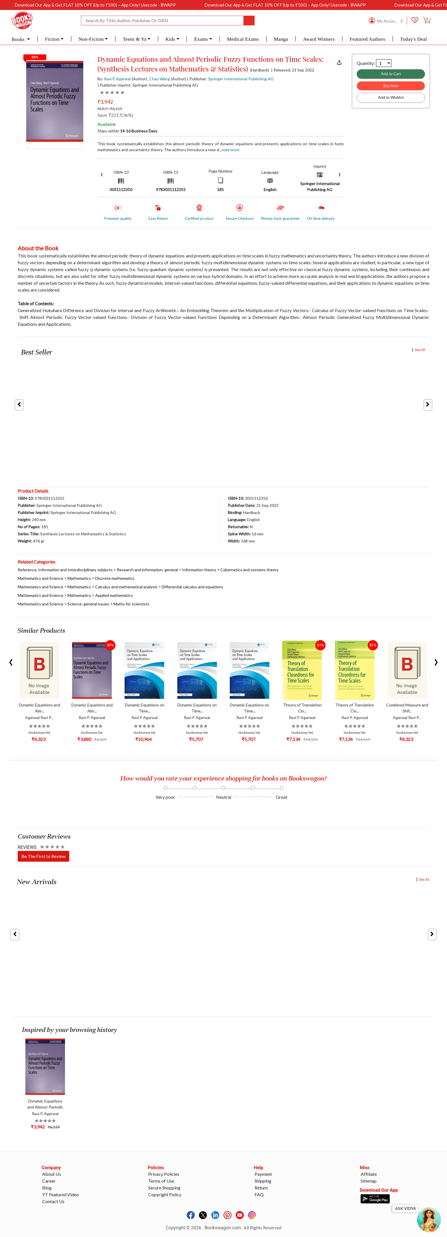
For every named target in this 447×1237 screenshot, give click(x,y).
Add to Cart (391, 73)
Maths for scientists (131, 603)
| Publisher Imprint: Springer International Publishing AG (147, 85)
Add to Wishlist (391, 97)
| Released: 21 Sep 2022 (292, 70)
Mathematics (79, 578)
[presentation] (101, 173)
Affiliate (369, 1174)
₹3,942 (105, 102)
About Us (51, 1174)
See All (420, 350)
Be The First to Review (43, 856)
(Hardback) (259, 70)
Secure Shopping (164, 1187)
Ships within (127, 130)
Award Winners (319, 39)
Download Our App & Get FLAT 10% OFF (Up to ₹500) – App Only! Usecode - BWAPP (117, 4)
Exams (201, 39)
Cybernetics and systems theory (249, 569)
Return (261, 1187)
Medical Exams (243, 39)
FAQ (259, 1194)
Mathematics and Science (40, 578)
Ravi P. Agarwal (117, 78)
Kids (170, 39)
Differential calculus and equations (192, 586)
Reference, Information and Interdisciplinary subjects (65, 569)
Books (19, 39)
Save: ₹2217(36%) (115, 115)
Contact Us (53, 1201)
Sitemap (369, 1180)
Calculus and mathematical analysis (126, 586)
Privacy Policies (163, 1174)
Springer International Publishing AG (241, 78)
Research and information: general (147, 569)
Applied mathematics (114, 595)
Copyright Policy (164, 1194)
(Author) (139, 78)
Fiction (52, 39)
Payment (263, 1174)
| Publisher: (230, 78)
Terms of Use (161, 1180)
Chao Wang (159, 78)
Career (49, 1180)
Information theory (199, 569)
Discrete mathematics (115, 578)
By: (114, 78)
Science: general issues (88, 603)
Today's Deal (413, 39)
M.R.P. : (109, 108)
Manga (281, 39)
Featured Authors (367, 39)
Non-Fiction (91, 39)
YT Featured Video (60, 1194)
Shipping (263, 1180)
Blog (47, 1187)
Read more (230, 149)
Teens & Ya (135, 39)
